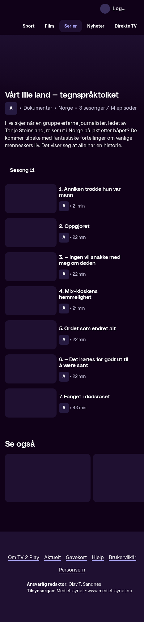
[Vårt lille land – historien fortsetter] (48, 478)
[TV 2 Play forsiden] (51, 8)
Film (49, 26)
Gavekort (76, 557)
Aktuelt (52, 557)
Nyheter (95, 26)
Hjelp (98, 557)
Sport (29, 26)
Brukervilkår (122, 557)
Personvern (72, 570)
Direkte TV (126, 26)
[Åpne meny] (134, 8)
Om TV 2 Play (23, 557)
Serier (70, 26)
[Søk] (11, 26)
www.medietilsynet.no (109, 591)
